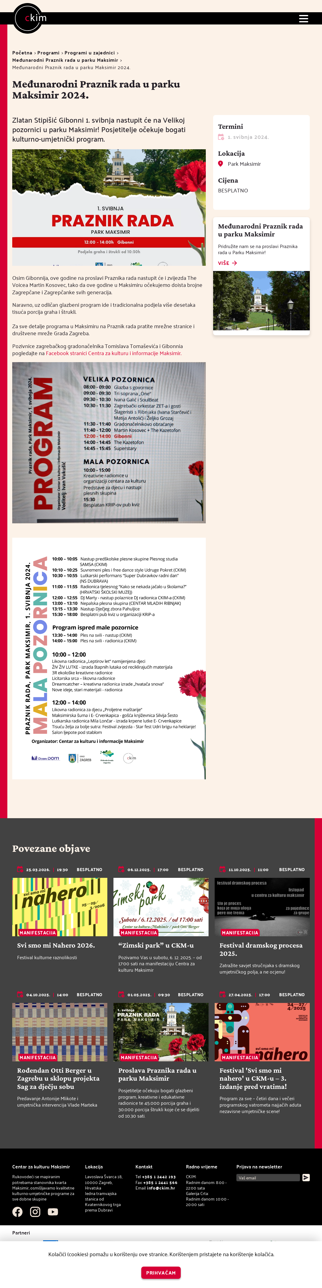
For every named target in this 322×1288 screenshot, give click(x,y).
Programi (48, 52)
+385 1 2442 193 (159, 1176)
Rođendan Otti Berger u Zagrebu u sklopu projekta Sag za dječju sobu (58, 1078)
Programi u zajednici (90, 52)
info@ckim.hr (161, 1188)
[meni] (304, 18)
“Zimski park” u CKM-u (156, 945)
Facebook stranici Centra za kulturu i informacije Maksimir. (113, 353)
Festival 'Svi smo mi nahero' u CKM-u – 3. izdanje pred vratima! (253, 1078)
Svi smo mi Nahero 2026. (56, 945)
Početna (22, 52)
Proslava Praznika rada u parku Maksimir (157, 1074)
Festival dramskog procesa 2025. (261, 949)
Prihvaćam (161, 1272)
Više (223, 263)
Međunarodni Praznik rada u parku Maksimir (65, 59)
